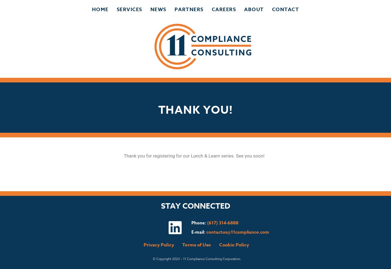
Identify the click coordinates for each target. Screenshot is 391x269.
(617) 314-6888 (222, 223)
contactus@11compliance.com (237, 232)
